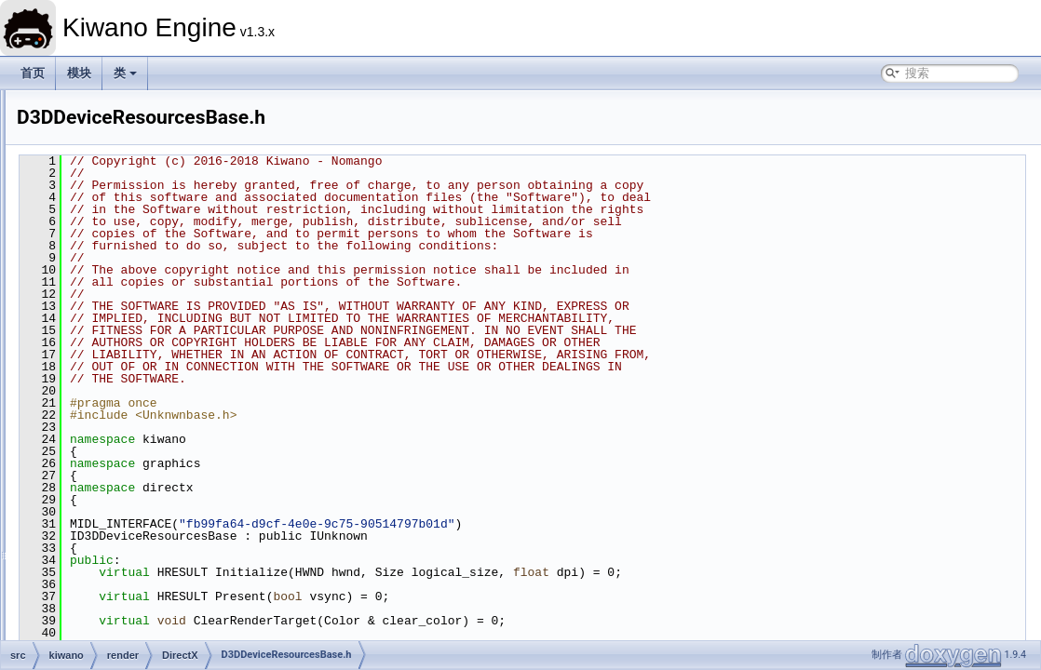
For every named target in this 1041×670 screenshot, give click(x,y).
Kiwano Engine (54, 105)
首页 (32, 73)
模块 (79, 73)
